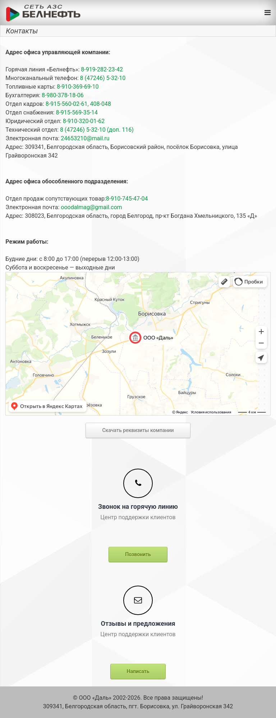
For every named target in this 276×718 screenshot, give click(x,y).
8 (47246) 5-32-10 (102, 78)
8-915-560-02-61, (66, 103)
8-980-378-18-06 (62, 95)
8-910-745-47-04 (127, 198)
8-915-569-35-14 (76, 112)
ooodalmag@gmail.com (90, 207)
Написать (138, 671)
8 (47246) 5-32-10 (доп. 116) (96, 129)
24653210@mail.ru (84, 138)
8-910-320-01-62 (83, 121)
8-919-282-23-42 (101, 69)
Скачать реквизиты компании (138, 430)
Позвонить (138, 554)
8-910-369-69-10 (77, 86)
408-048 (100, 103)
